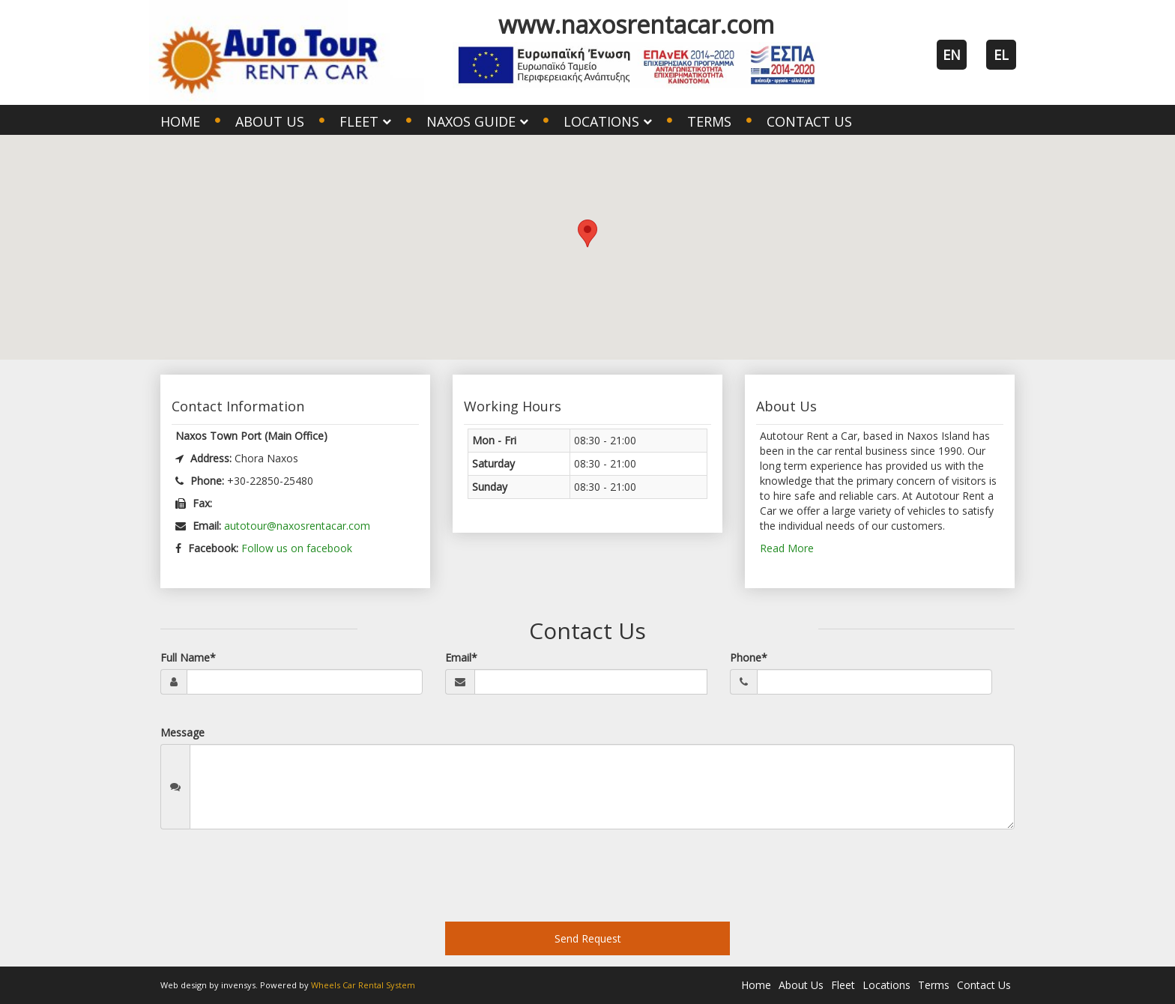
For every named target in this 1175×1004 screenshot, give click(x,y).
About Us (269, 121)
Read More (787, 548)
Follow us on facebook (296, 548)
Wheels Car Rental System (363, 985)
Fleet (843, 985)
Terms (709, 121)
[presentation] (274, 881)
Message (182, 732)
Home (180, 121)
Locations (886, 985)
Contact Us (809, 121)
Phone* (748, 657)
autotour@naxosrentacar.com (297, 525)
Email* (461, 657)
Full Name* (188, 657)
